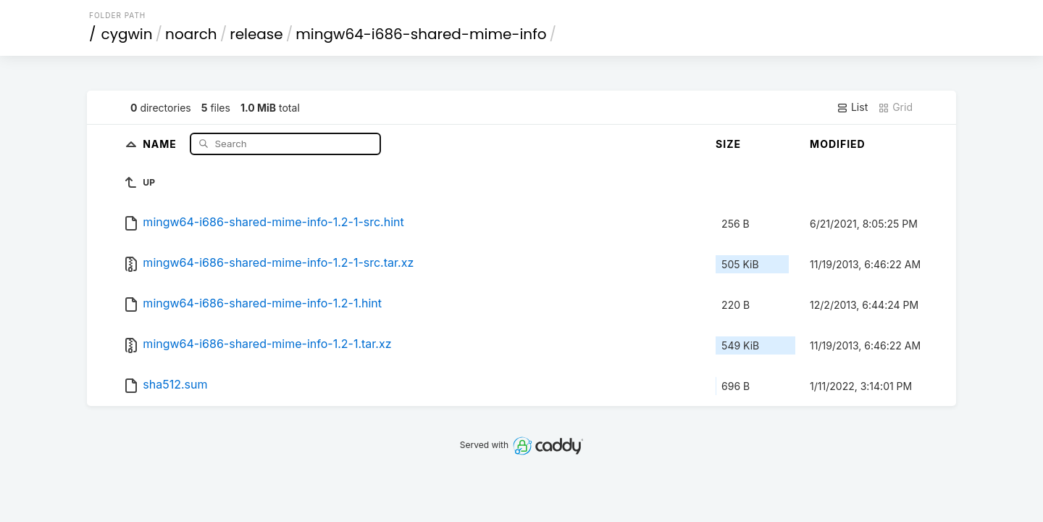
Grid (895, 107)
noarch (191, 34)
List (852, 107)
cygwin (127, 34)
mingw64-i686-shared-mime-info (421, 34)
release (256, 34)
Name (161, 143)
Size (728, 144)
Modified (838, 144)
